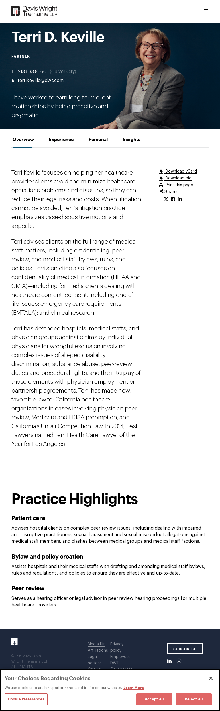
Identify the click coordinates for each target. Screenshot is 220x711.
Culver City (63, 71)
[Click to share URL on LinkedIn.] (180, 199)
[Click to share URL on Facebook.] (173, 199)
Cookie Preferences (26, 699)
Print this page (178, 185)
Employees (120, 657)
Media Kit (96, 644)
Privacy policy (116, 647)
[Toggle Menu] (206, 11)
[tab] (23, 139)
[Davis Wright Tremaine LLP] (34, 11)
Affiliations (98, 651)
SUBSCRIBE (185, 649)
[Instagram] (179, 661)
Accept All (154, 699)
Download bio (178, 178)
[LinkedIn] (169, 661)
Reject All (194, 699)
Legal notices (95, 660)
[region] (110, 690)
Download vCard (180, 171)
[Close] (211, 678)
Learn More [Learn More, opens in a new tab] (133, 687)
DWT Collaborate (121, 666)
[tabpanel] (110, 388)
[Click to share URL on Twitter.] (166, 199)
